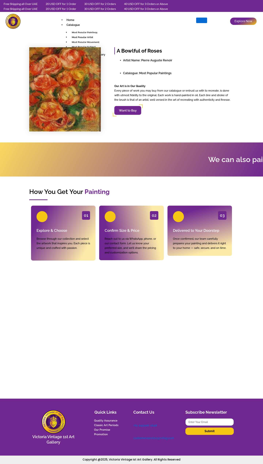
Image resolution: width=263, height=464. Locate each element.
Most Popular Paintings (155, 73)
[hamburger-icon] (201, 20)
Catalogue (73, 25)
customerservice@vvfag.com (153, 438)
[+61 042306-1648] (135, 420)
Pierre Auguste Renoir (156, 60)
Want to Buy (128, 110)
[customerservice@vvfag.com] (135, 433)
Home (70, 20)
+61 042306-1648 (145, 425)
